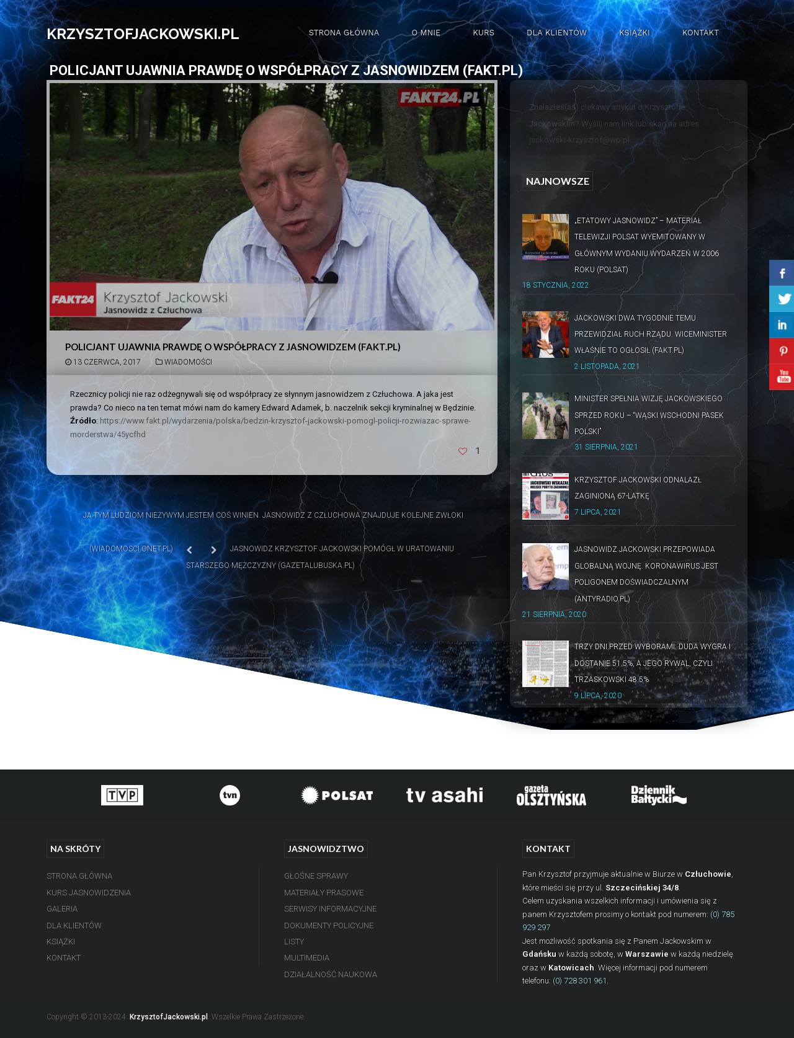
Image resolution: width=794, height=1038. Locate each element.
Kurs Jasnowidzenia (89, 892)
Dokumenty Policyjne (328, 925)
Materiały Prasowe (324, 892)
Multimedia (306, 957)
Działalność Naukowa (330, 974)
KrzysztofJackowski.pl (169, 1017)
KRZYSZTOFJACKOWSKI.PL (143, 34)
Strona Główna (344, 32)
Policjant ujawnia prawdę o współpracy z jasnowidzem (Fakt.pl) (233, 346)
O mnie (425, 32)
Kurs (483, 32)
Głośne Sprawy (316, 876)
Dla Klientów (557, 32)
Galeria (62, 908)
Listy (294, 941)
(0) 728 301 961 (580, 980)
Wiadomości (188, 362)
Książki (634, 32)
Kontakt (700, 32)
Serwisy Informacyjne (330, 908)
